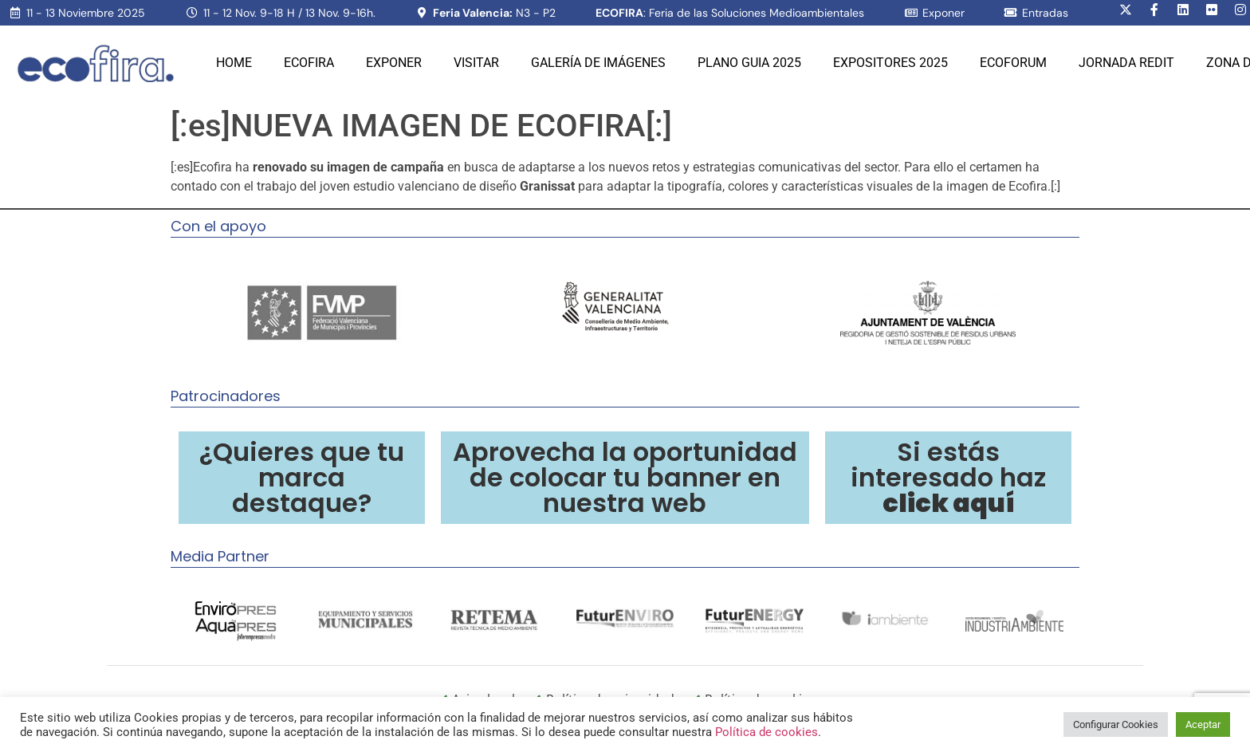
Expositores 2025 (890, 62)
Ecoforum (1013, 62)
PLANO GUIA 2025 (749, 62)
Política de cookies (766, 732)
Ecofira (309, 62)
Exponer (394, 62)
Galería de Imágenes (598, 62)
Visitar (476, 62)
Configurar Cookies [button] (1115, 724)
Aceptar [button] (1203, 724)
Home (234, 62)
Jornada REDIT (1126, 62)
